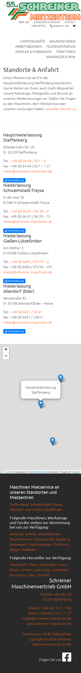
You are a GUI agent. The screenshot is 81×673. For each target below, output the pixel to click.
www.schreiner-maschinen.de (48, 623)
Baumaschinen (62, 41)
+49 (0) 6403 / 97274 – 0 (30, 261)
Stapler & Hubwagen (33, 51)
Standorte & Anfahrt (47, 22)
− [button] (6, 356)
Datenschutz (61, 633)
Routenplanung (14, 180)
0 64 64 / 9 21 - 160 (56, 607)
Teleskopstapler (60, 46)
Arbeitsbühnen (28, 46)
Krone (62, 564)
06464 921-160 (59, 25)
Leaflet (9, 471)
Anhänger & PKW (60, 56)
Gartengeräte (32, 41)
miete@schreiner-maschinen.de (27, 171)
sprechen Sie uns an (61, 108)
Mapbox (75, 471)
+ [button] (6, 350)
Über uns (23, 22)
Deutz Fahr (48, 564)
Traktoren (65, 51)
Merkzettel (39, 25)
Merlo (33, 564)
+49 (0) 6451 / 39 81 (26, 311)
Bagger (15, 549)
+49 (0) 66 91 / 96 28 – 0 (30, 211)
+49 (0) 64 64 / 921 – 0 (28, 160)
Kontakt (70, 22)
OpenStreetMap (36, 471)
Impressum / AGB (36, 633)
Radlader (29, 549)
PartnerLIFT (18, 564)
